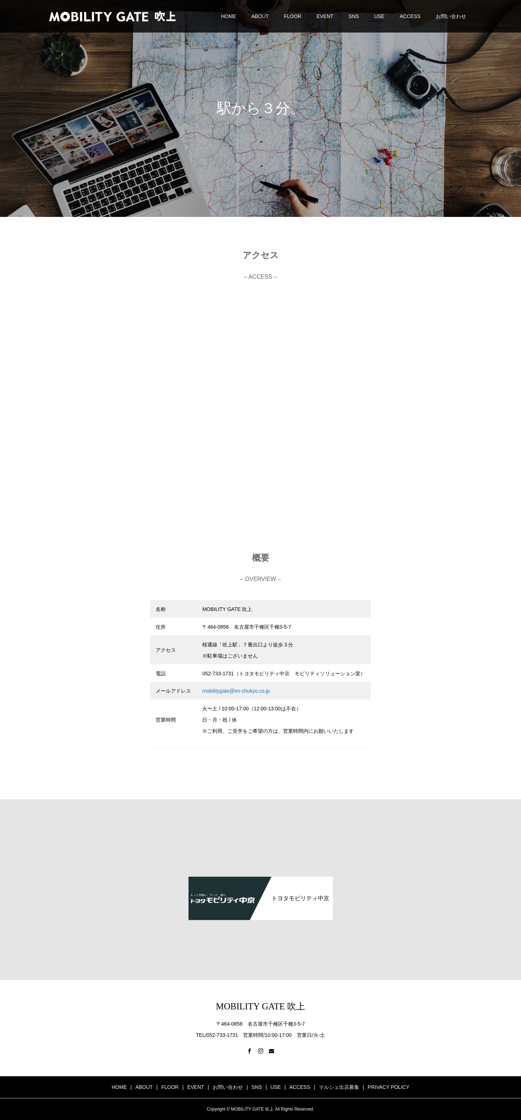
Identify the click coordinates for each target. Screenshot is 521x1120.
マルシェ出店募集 (339, 1087)
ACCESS (410, 16)
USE (379, 16)
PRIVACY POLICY (388, 1087)
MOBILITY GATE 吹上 (260, 1006)
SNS (353, 16)
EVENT (325, 16)
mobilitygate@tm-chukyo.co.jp (236, 691)
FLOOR (292, 16)
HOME (228, 16)
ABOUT (260, 16)
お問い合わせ (451, 16)
